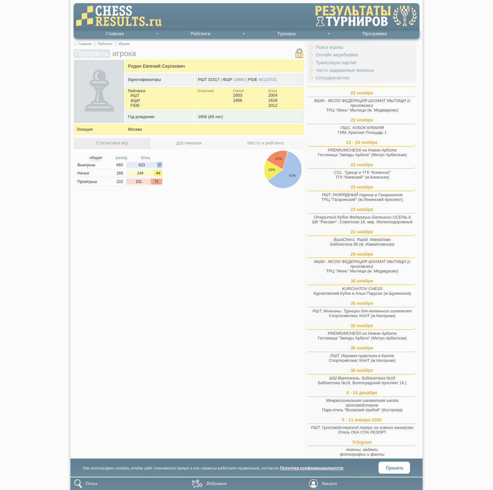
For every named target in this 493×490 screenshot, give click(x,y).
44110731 (267, 79)
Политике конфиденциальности (311, 467)
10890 (239, 79)
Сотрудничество (333, 77)
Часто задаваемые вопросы (345, 70)
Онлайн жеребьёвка (337, 54)
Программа (375, 33)
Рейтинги (200, 33)
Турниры (286, 33)
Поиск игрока (329, 47)
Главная (115, 33)
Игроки (124, 44)
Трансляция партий (336, 62)
